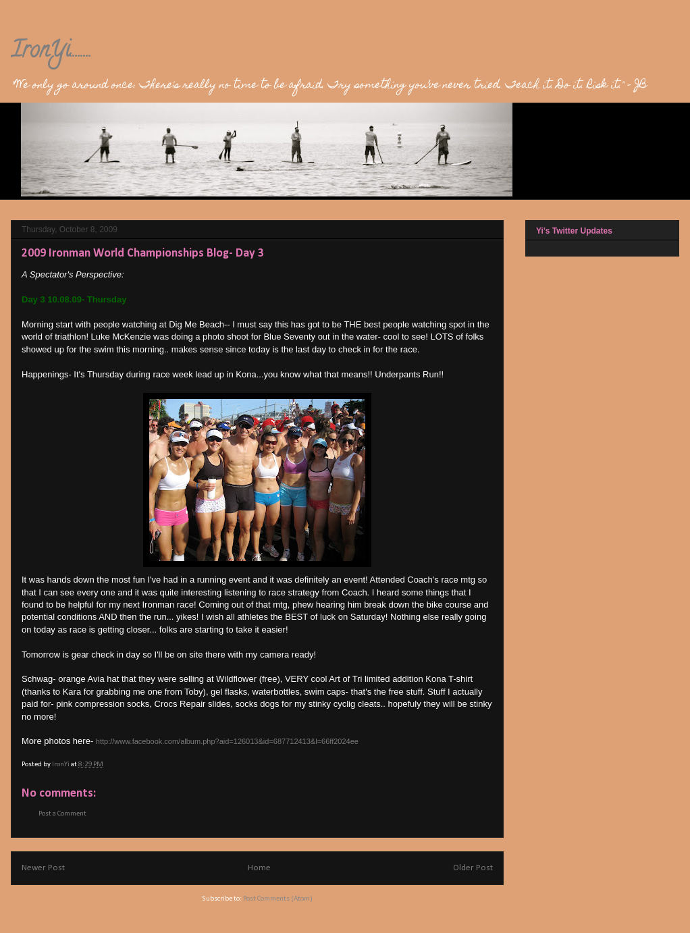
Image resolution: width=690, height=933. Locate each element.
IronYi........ (51, 52)
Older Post (473, 867)
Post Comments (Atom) (278, 899)
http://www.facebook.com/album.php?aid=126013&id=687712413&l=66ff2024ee (227, 741)
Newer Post (43, 867)
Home (259, 867)
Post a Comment (62, 814)
